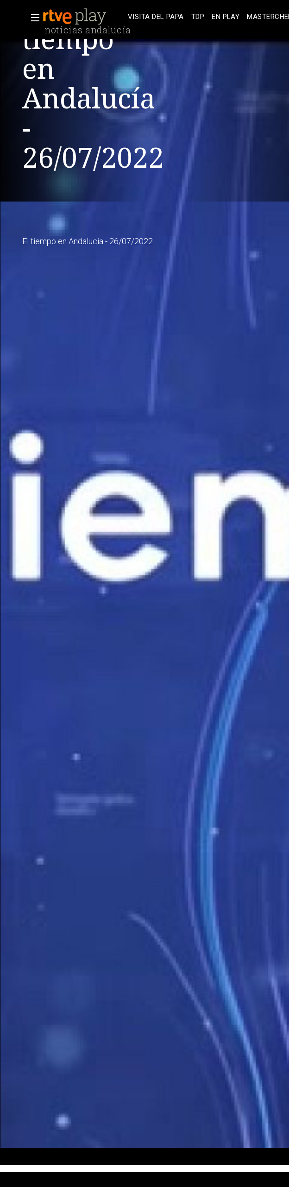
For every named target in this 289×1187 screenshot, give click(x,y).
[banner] (83, 16)
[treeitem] (156, 17)
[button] (32, 17)
